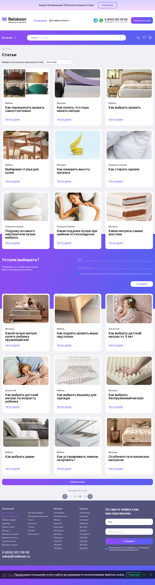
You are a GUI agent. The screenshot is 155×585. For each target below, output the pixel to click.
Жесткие (58, 523)
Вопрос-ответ (8, 527)
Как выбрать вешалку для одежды (76, 396)
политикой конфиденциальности (137, 274)
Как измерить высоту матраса (73, 171)
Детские (57, 534)
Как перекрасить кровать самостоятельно (25, 109)
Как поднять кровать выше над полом (77, 334)
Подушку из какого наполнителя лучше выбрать (20, 234)
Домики (83, 530)
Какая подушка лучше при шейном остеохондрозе (77, 232)
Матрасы (58, 509)
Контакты (32, 523)
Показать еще (77, 482)
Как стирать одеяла (124, 169)
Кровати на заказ (10, 538)
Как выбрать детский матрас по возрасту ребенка (21, 398)
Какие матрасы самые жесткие (126, 232)
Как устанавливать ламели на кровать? (77, 458)
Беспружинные (60, 516)
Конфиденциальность (38, 516)
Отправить (141, 284)
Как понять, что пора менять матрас (73, 109)
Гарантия (6, 523)
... (71, 496)
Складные (58, 538)
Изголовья (84, 520)
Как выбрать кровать (125, 107)
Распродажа (40, 20)
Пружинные (59, 513)
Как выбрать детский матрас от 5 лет (125, 334)
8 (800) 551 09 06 (15, 552)
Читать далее (12, 119)
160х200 (58, 545)
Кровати (84, 509)
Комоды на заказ (9, 545)
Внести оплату (8, 513)
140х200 (58, 541)
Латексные (58, 530)
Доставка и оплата (59, 20)
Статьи (31, 527)
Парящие (84, 523)
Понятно (133, 574)
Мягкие (57, 520)
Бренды (5, 530)
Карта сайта (33, 534)
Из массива (85, 513)
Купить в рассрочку (10, 516)
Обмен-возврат (9, 520)
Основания (84, 534)
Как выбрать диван (19, 457)
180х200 (58, 548)
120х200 (83, 538)
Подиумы (84, 516)
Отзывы (31, 530)
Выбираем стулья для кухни (22, 171)
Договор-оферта (35, 513)
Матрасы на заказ (10, 534)
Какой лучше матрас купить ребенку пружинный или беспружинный (21, 338)
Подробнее (107, 5)
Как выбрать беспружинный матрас (126, 396)
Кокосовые (58, 527)
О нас (30, 520)
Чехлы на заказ (9, 541)
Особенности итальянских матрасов (129, 458)
